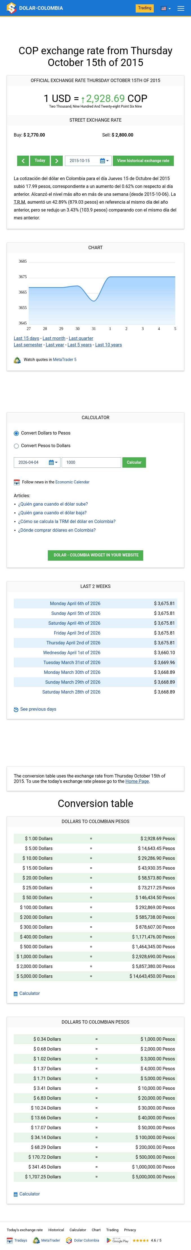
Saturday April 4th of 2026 (74, 623)
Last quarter (81, 338)
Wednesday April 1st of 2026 (71, 652)
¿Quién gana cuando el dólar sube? (53, 504)
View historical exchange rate (143, 160)
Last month (54, 338)
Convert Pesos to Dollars (46, 445)
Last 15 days (26, 338)
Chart (96, 1230)
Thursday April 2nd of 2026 (73, 643)
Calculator (27, 993)
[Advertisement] (95, 31)
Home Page (137, 781)
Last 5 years (80, 344)
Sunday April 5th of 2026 (75, 613)
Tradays (17, 1240)
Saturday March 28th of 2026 (71, 692)
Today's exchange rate (25, 1230)
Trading (144, 8)
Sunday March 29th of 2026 (72, 682)
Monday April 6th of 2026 (75, 603)
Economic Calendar (72, 482)
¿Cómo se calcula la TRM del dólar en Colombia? (67, 521)
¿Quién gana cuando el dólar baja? (52, 512)
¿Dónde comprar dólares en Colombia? (57, 530)
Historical (56, 1230)
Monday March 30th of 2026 (72, 672)
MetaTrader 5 (64, 359)
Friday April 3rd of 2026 (77, 633)
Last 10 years (108, 344)
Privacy (130, 1230)
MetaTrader (46, 1240)
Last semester (28, 344)
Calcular (134, 462)
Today (40, 160)
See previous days (35, 709)
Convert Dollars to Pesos (46, 433)
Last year (55, 344)
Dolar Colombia (82, 1240)
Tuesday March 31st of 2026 (71, 662)
